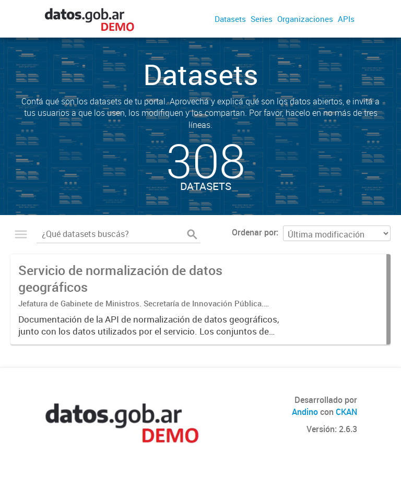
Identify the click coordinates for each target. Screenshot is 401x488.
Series (262, 19)
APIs (346, 19)
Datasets (230, 19)
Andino (305, 412)
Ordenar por (254, 232)
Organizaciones (305, 19)
